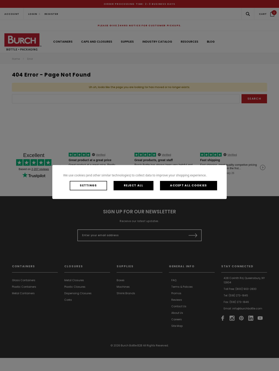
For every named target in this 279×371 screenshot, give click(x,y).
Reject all (134, 185)
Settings (88, 185)
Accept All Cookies (189, 185)
